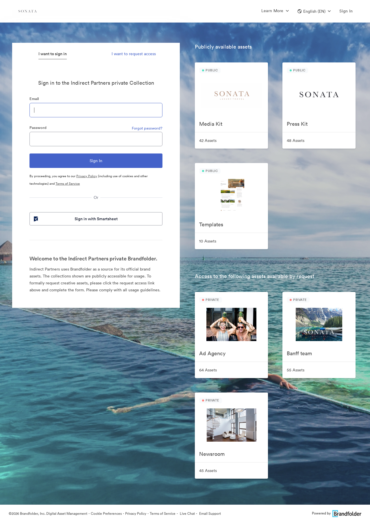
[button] (314, 11)
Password (38, 127)
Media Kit (210, 124)
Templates (211, 224)
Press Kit (297, 124)
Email (34, 98)
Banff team (299, 353)
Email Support (209, 513)
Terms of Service (68, 183)
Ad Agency (212, 353)
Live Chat (187, 513)
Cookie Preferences (106, 513)
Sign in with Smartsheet (75, 219)
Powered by (336, 513)
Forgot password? (147, 128)
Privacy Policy (86, 176)
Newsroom (212, 454)
